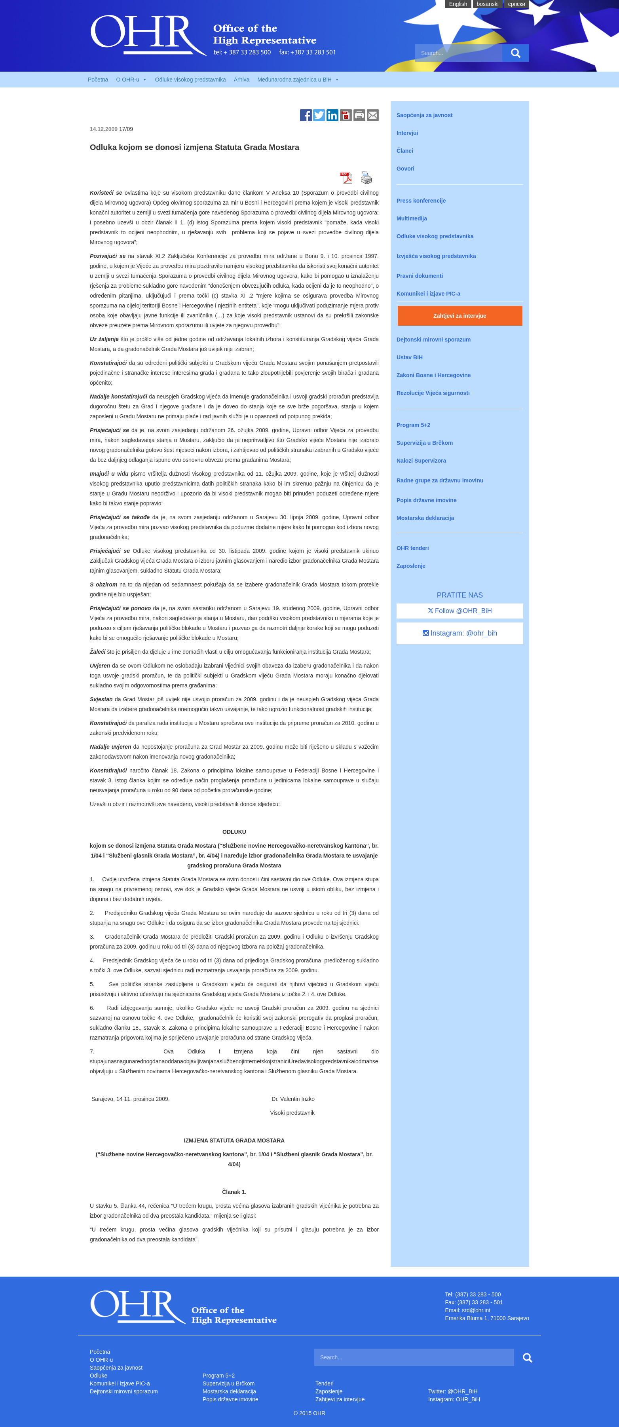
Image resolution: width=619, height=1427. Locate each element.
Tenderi (324, 1383)
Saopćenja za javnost (425, 115)
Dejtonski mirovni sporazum (434, 339)
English (458, 4)
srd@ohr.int (476, 1310)
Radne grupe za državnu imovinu (440, 480)
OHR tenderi (413, 548)
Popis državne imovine (427, 500)
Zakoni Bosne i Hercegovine (434, 375)
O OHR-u (101, 1360)
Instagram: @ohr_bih (460, 633)
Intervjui (407, 133)
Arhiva (242, 79)
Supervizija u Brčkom (425, 443)
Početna (98, 79)
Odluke (98, 1375)
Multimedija (412, 218)
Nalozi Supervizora (421, 460)
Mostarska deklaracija (425, 518)
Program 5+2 (413, 425)
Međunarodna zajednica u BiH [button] (298, 79)
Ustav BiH (410, 357)
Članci (405, 151)
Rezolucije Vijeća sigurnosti (433, 393)
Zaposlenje (411, 566)
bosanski (488, 4)
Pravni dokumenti (420, 276)
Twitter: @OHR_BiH (453, 1391)
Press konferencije (421, 200)
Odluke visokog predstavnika (190, 79)
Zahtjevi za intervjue (459, 316)
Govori (405, 168)
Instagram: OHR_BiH (454, 1399)
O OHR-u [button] (131, 79)
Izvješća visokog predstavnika (436, 256)
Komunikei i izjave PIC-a (428, 293)
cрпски (516, 4)
